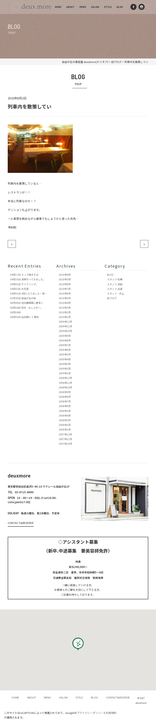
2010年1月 (65, 317)
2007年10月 (65, 443)
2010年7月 (65, 288)
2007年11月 (65, 439)
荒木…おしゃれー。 (26, 307)
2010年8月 (65, 284)
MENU (82, 7)
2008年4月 (65, 415)
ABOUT (70, 7)
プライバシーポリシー (90, 713)
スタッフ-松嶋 (114, 279)
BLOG (120, 7)
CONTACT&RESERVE (21, 523)
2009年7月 (65, 345)
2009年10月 (65, 331)
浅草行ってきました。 (28, 279)
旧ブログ (112, 298)
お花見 (19, 288)
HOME (58, 7)
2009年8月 (65, 340)
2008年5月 (65, 410)
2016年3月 (65, 279)
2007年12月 (65, 434)
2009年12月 (65, 321)
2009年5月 (65, 354)
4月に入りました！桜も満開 (31, 293)
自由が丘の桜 (23, 298)
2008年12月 (65, 378)
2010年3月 (65, 307)
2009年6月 (65, 349)
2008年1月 (65, 429)
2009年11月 (65, 326)
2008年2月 (65, 424)
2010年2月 (65, 312)
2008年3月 (65, 420)
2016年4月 (65, 274)
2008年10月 (65, 387)
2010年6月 (65, 293)
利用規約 (111, 713)
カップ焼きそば (24, 274)
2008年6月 (65, 406)
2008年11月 (65, 382)
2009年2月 (65, 368)
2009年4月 (65, 359)
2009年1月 (65, 373)
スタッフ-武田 (114, 284)
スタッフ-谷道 (114, 288)
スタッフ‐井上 (115, 293)
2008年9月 (65, 392)
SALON (95, 7)
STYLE (108, 7)
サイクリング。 (24, 284)
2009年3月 (65, 364)
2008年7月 (65, 401)
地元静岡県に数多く (26, 302)
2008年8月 (65, 396)
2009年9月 (65, 335)
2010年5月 (65, 298)
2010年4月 (65, 302)
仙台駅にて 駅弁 (24, 317)
